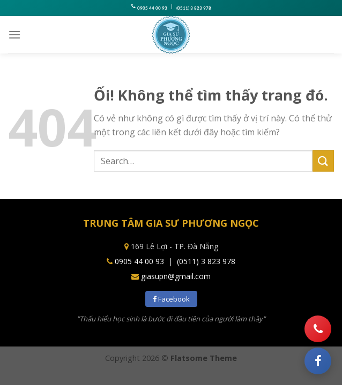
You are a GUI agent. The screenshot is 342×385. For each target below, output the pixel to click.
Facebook (171, 299)
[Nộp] (323, 160)
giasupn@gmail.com (176, 276)
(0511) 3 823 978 (193, 8)
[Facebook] (317, 361)
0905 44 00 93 (152, 8)
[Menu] (14, 34)
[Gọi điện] (317, 328)
